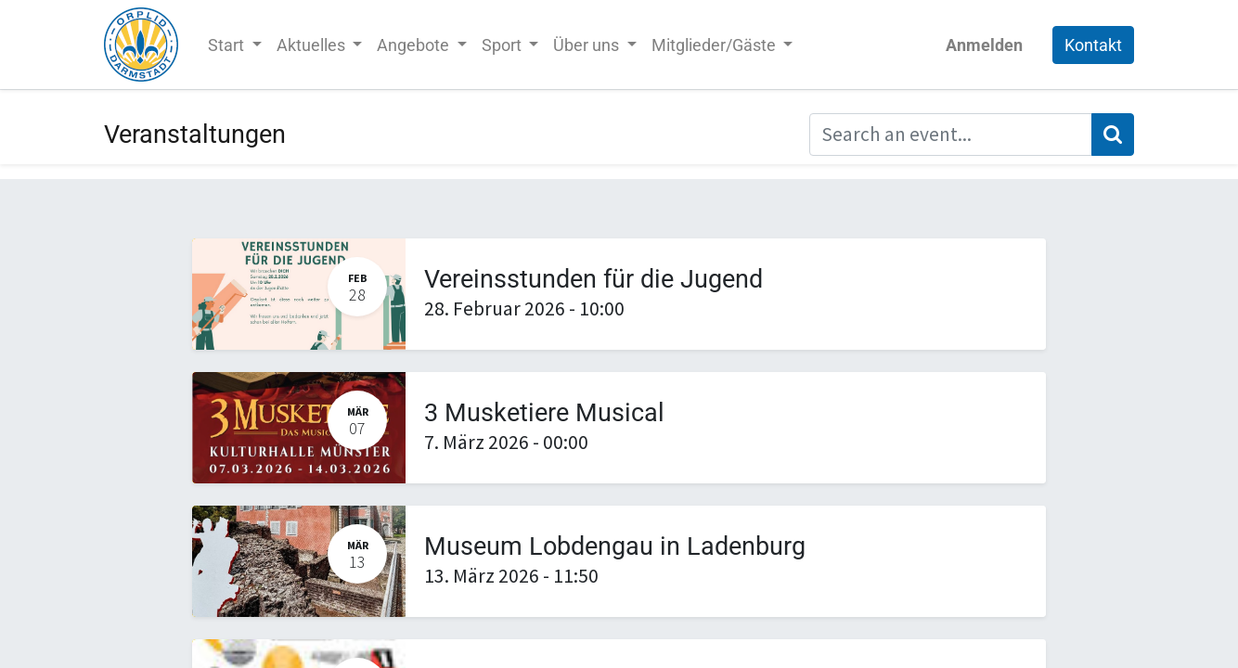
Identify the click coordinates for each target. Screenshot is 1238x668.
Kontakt (1093, 45)
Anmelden (984, 45)
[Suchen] (1112, 134)
